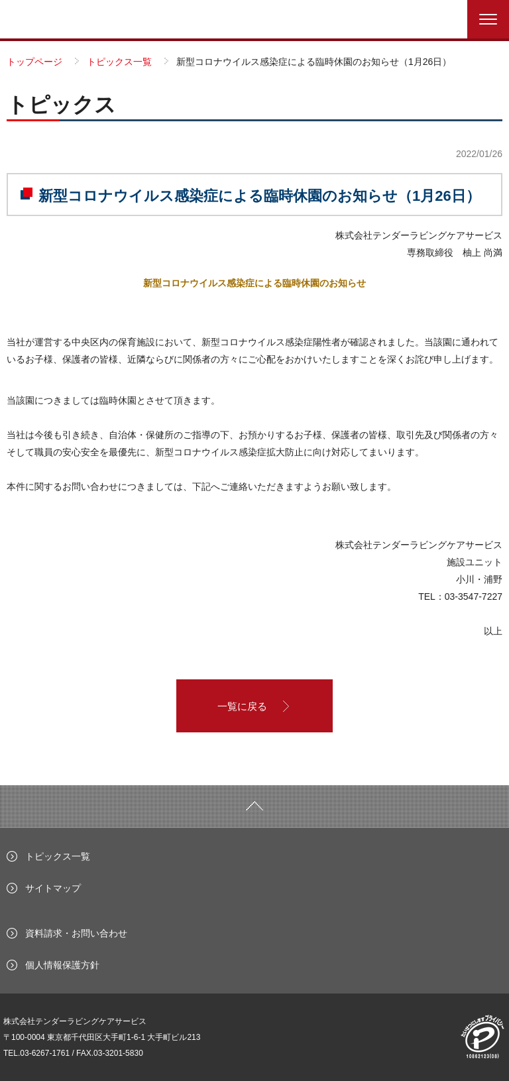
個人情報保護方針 (62, 965)
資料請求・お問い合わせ (76, 933)
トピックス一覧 (57, 856)
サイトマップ (53, 888)
